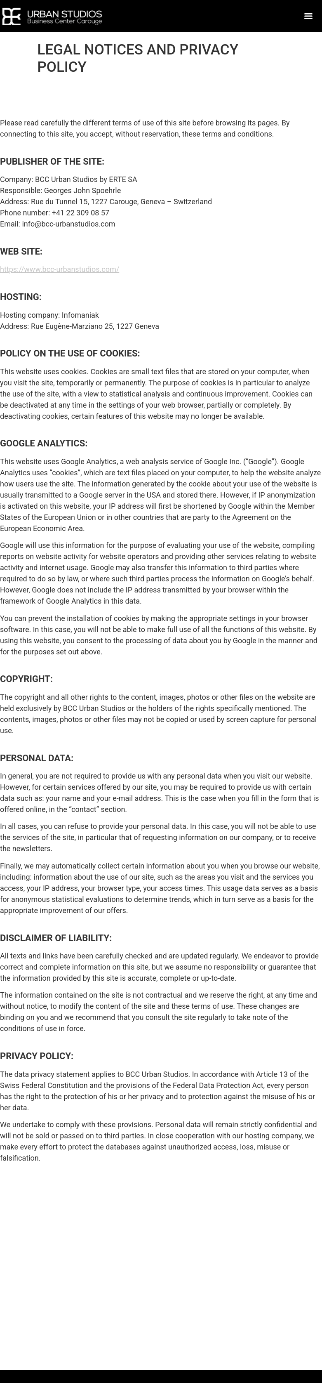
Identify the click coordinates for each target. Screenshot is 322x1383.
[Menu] (308, 16)
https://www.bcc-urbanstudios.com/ (59, 269)
